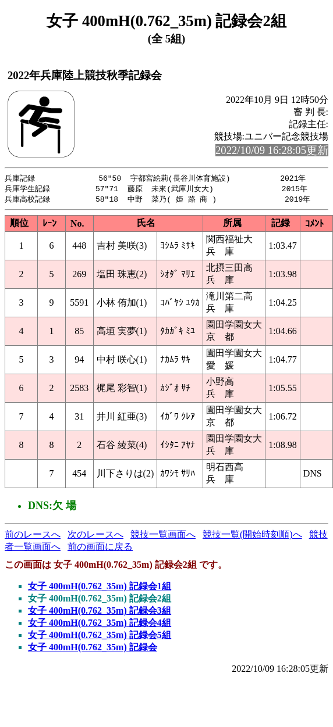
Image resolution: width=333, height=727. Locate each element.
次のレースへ (95, 536)
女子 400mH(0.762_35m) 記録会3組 (99, 612)
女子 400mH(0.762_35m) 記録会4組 (99, 624)
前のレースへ (33, 536)
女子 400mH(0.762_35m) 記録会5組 (99, 637)
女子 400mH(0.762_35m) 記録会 (92, 649)
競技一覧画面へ (163, 536)
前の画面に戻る (100, 548)
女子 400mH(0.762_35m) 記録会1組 (99, 588)
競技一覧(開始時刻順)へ (252, 536)
